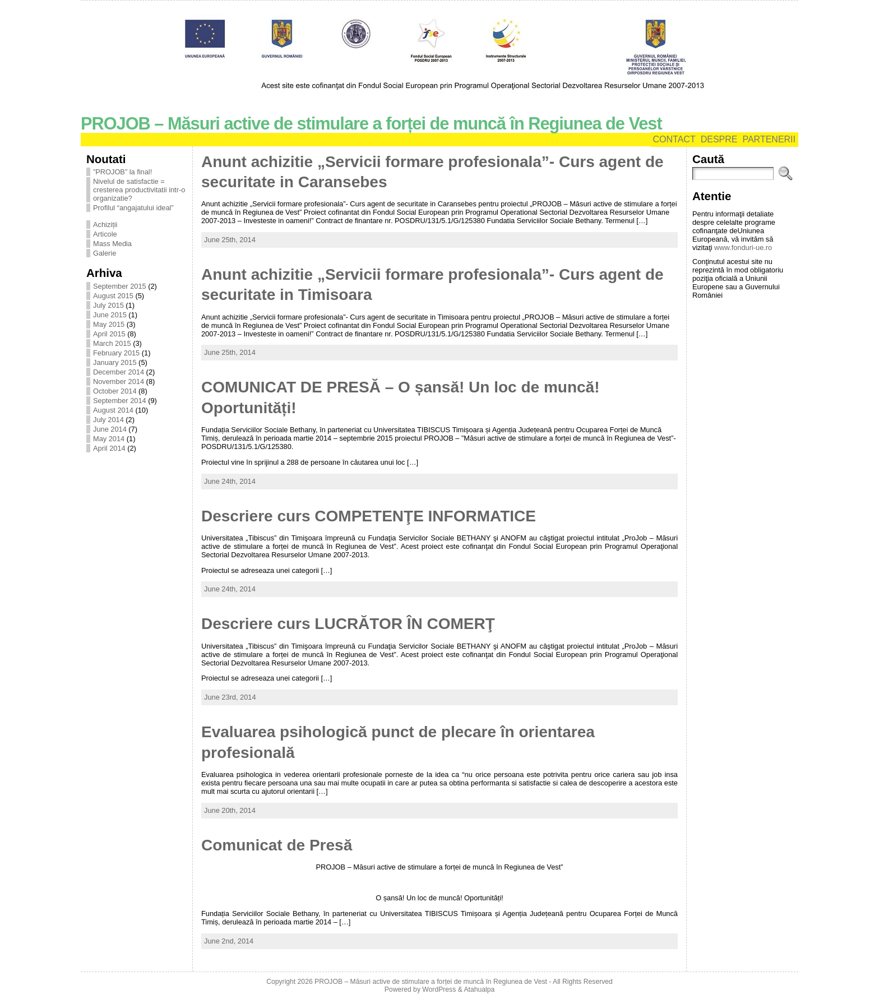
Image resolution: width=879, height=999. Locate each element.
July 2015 (108, 305)
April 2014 (109, 448)
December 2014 (118, 372)
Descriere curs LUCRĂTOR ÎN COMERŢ (348, 623)
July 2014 (108, 419)
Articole (105, 234)
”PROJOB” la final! (122, 172)
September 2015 (119, 286)
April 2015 (109, 334)
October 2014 (115, 391)
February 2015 (116, 353)
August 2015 (113, 296)
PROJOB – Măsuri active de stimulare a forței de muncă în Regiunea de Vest (371, 123)
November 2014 (118, 381)
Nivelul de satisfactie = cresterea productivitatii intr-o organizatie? (139, 189)
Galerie (104, 253)
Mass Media (112, 243)
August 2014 (113, 410)
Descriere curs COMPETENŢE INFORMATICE (368, 516)
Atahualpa (479, 989)
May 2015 (108, 324)
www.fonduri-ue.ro (743, 247)
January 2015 (115, 362)
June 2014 (110, 429)
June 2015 (110, 315)
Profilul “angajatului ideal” (133, 207)
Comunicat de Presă (276, 845)
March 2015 (112, 343)
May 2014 (108, 438)
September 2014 (119, 400)
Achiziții (105, 224)
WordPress (439, 989)
